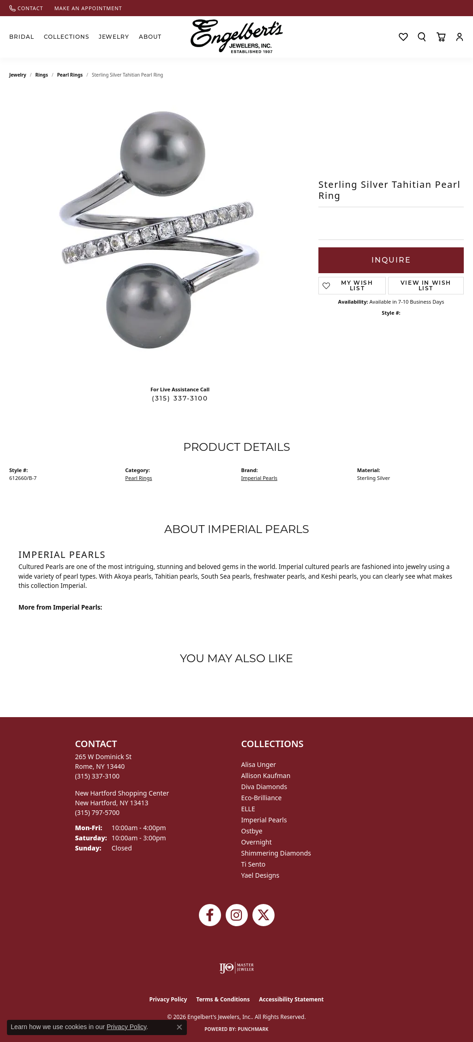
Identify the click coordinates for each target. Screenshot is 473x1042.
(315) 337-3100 (180, 398)
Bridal (21, 36)
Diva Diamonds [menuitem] (264, 786)
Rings (42, 75)
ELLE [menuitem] (248, 808)
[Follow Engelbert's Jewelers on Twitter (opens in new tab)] (263, 915)
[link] (26, 8)
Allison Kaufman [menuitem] (266, 775)
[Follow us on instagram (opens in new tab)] (237, 915)
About (150, 36)
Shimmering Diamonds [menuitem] (276, 853)
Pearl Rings (70, 75)
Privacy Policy (168, 999)
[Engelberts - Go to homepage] (237, 36)
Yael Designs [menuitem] (260, 875)
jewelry (17, 75)
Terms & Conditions (223, 999)
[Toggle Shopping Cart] (441, 37)
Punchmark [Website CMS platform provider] (253, 1029)
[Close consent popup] (179, 1027)
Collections (67, 36)
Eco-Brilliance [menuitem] (261, 797)
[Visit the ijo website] (236, 967)
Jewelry (114, 36)
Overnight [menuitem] (256, 842)
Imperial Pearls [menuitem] (264, 819)
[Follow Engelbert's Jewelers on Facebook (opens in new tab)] (210, 915)
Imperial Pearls (259, 477)
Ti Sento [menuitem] (253, 864)
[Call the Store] (97, 776)
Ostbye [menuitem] (252, 830)
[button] (422, 37)
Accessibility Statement (291, 999)
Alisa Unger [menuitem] (258, 764)
